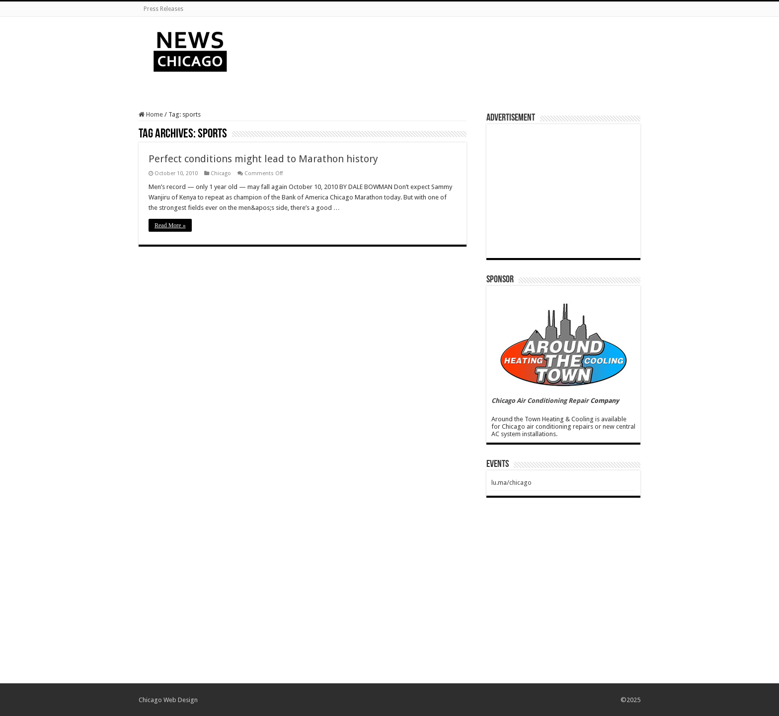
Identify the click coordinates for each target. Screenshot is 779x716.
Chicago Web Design (168, 700)
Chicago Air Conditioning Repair (540, 400)
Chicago (221, 173)
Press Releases (163, 8)
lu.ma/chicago (511, 482)
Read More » (170, 225)
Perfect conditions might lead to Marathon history (263, 159)
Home (151, 114)
